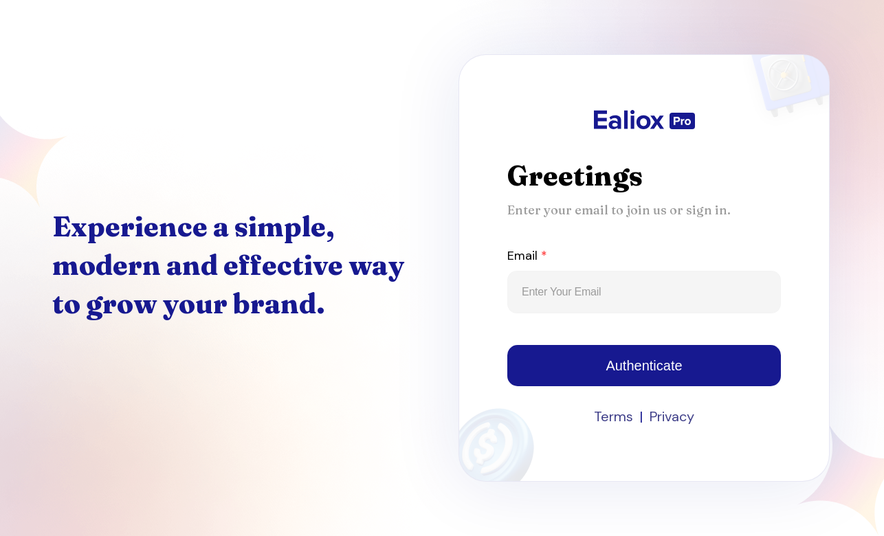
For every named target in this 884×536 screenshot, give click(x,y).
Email (527, 255)
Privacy (672, 416)
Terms (613, 416)
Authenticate (644, 365)
